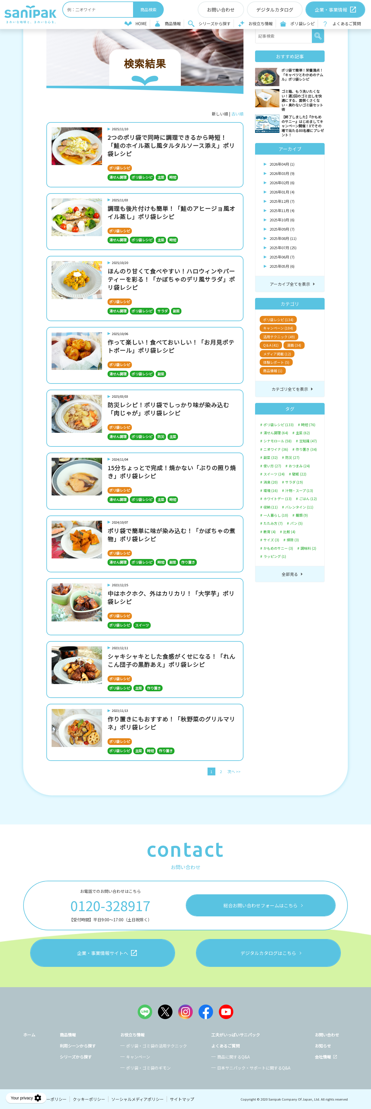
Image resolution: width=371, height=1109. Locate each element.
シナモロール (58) (277, 441)
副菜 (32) (270, 457)
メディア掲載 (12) (277, 353)
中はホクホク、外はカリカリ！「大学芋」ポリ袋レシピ (171, 597)
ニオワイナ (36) (275, 449)
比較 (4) (289, 532)
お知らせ (323, 1046)
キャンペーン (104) (278, 327)
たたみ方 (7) (273, 523)
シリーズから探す (215, 23)
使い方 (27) (272, 466)
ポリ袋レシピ (302, 23)
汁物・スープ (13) (299, 491)
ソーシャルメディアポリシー (137, 1099)
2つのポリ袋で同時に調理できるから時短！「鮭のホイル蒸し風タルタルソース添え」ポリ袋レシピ (171, 145)
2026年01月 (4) (282, 192)
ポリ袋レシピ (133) (278, 425)
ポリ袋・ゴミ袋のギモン (148, 1068)
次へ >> (234, 771)
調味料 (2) (308, 548)
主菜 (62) (303, 433)
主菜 (160, 177)
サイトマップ (182, 1099)
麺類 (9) (302, 515)
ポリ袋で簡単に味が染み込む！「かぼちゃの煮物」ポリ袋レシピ (171, 535)
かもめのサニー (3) (278, 548)
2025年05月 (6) (282, 266)
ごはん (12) (308, 499)
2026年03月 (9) (282, 173)
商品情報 (173, 23)
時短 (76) (308, 425)
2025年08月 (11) (283, 238)
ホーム (29, 1035)
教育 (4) (269, 532)
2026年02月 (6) (282, 182)
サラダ (162, 310)
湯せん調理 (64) (275, 433)
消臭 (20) (270, 482)
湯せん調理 (118, 177)
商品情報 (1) (272, 370)
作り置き (188, 562)
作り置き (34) (306, 449)
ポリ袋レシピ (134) (278, 319)
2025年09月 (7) (282, 229)
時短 (172, 177)
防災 (160, 436)
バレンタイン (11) (299, 507)
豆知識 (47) (308, 441)
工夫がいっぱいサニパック (235, 1035)
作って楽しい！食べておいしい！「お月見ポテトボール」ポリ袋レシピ (171, 346)
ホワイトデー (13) (277, 499)
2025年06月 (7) (282, 257)
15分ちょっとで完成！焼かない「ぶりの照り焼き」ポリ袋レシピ (172, 472)
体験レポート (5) (276, 362)
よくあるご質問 (346, 23)
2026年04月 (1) (282, 164)
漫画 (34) (294, 345)
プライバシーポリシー (46, 1099)
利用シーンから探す (78, 1046)
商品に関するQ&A (233, 1057)
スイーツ (142, 625)
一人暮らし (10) (275, 515)
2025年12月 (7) (282, 201)
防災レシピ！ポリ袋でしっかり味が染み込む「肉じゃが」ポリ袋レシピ (168, 409)
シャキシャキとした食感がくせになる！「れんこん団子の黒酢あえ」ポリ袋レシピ (171, 660)
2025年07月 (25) (283, 247)
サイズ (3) (271, 540)
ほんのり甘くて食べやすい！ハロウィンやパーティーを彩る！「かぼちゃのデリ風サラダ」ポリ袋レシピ (171, 279)
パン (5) (296, 523)
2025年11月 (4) (282, 210)
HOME (141, 23)
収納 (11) (270, 507)
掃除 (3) (293, 540)
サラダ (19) (294, 482)
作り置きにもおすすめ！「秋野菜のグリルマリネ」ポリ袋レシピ (171, 723)
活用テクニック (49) (279, 336)
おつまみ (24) (299, 466)
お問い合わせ (327, 1035)
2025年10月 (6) (282, 219)
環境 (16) (270, 491)
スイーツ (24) (274, 474)
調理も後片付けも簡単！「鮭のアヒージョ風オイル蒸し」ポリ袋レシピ (171, 212)
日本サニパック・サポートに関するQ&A (253, 1068)
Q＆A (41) (271, 345)
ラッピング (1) (274, 556)
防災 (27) (292, 457)
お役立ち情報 (260, 23)
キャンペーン (138, 1057)
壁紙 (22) (299, 474)
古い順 (237, 114)
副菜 (176, 310)
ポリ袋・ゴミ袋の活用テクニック (156, 1046)
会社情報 (323, 1057)
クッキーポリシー (89, 1099)
